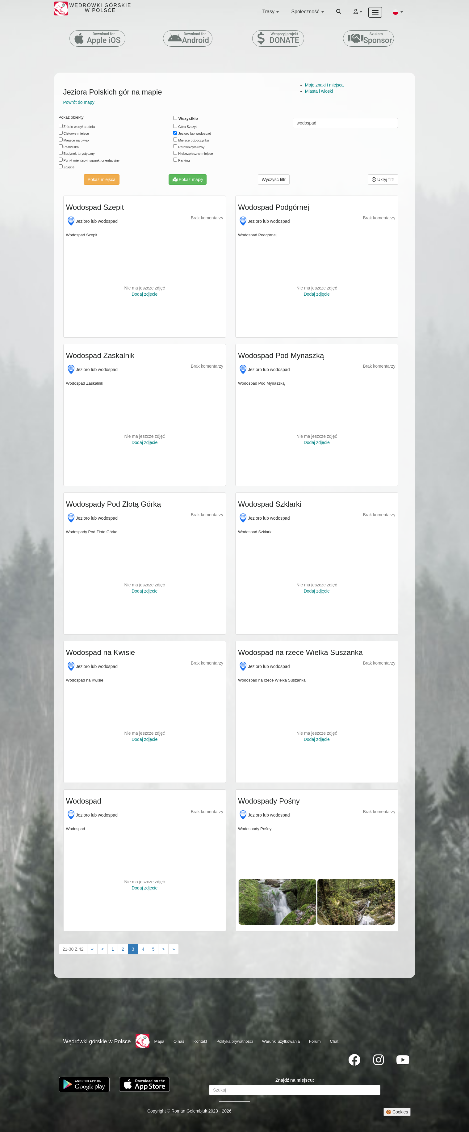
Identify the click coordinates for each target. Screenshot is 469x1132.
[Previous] (102, 949)
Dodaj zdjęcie (144, 294)
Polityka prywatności (234, 1041)
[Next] (163, 949)
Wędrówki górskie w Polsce (97, 1041)
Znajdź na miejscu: (294, 1080)
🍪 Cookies (397, 1111)
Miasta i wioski (319, 91)
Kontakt (200, 1041)
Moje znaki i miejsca (324, 84)
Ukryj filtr (383, 179)
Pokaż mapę (188, 179)
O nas (179, 1041)
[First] (92, 949)
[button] (398, 12)
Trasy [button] (270, 11)
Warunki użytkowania (281, 1041)
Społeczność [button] (307, 11)
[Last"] (173, 949)
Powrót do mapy (78, 102)
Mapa (159, 1041)
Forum (315, 1041)
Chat (334, 1041)
